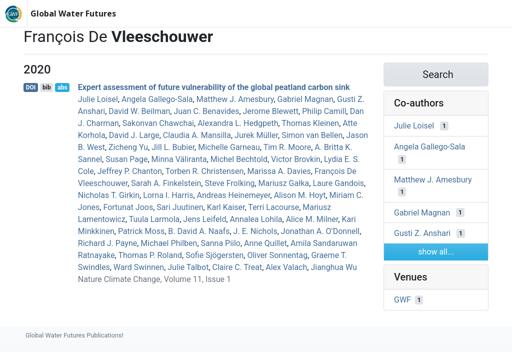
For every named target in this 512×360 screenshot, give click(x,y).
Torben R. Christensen (205, 171)
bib (46, 87)
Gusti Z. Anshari (422, 233)
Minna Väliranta (179, 159)
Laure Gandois (338, 183)
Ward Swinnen (139, 267)
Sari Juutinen (179, 207)
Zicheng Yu (128, 147)
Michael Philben (168, 243)
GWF (402, 299)
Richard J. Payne (107, 243)
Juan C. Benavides (206, 111)
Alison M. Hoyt (300, 195)
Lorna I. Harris (168, 195)
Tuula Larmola (154, 219)
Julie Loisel (98, 99)
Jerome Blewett (271, 111)
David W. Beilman (139, 111)
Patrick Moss (141, 231)
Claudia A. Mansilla (197, 135)
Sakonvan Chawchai (158, 123)
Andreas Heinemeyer (233, 195)
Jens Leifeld (204, 219)
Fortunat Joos (128, 207)
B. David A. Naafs (199, 231)
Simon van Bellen (312, 135)
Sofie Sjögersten (215, 255)
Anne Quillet (265, 243)
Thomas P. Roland (150, 255)
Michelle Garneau (229, 147)
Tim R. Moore (287, 147)
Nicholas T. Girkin (109, 195)
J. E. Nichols (256, 231)
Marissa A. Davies (279, 171)
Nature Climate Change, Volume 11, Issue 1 (154, 279)
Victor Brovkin (295, 159)
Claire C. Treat (237, 267)
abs (62, 87)
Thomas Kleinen (310, 123)
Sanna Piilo (220, 243)
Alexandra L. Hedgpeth (238, 123)
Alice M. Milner (312, 219)
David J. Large (134, 135)
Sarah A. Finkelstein (166, 183)
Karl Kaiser (226, 207)
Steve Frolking (229, 183)
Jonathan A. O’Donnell (320, 231)
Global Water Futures (73, 13)
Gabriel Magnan (306, 99)
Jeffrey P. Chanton (130, 171)
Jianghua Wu (333, 267)
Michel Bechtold (239, 159)
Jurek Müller (256, 135)
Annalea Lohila (256, 219)
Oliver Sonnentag (277, 255)
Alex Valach (286, 267)
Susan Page (127, 159)
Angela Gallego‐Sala (157, 99)
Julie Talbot (188, 267)
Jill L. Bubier (173, 147)
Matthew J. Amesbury (235, 99)
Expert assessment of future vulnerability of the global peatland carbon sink (214, 87)
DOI (31, 87)
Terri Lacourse (273, 207)
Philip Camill (324, 111)
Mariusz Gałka (284, 183)
